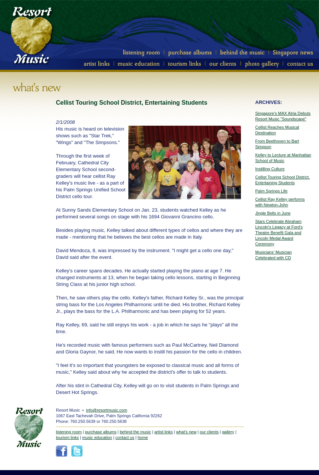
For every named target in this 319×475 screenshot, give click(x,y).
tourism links (67, 437)
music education (97, 437)
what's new (186, 432)
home (143, 437)
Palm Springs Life (271, 191)
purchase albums (100, 432)
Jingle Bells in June (272, 213)
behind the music (135, 432)
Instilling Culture (269, 169)
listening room (68, 432)
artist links (163, 432)
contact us (125, 437)
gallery (228, 432)
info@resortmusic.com (106, 410)
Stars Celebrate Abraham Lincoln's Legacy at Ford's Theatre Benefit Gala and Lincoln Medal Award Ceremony (279, 232)
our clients (209, 432)
